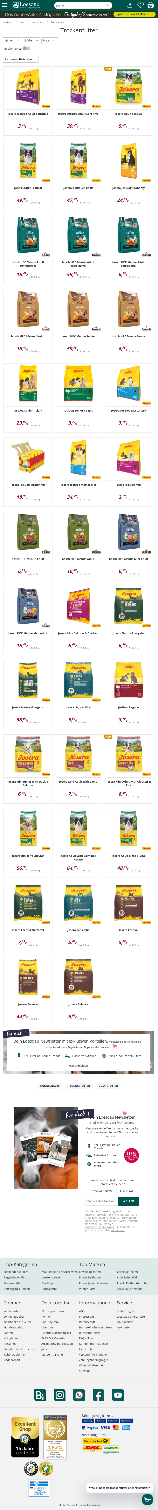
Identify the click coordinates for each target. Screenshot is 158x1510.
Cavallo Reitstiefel (90, 1272)
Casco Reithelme (128, 1272)
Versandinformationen (93, 1354)
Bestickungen (125, 1311)
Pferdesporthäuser (53, 1311)
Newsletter (124, 1327)
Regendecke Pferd (15, 1277)
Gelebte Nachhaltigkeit (56, 1333)
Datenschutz (87, 1322)
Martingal (48, 1283)
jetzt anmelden (78, 1065)
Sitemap (84, 1371)
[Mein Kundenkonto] (130, 8)
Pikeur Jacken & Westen (94, 1283)
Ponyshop (10, 1343)
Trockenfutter (79, 1086)
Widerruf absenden (92, 1365)
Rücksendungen (89, 1333)
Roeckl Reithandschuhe (132, 1283)
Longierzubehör (14, 1316)
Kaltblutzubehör (14, 1354)
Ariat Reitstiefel (127, 1277)
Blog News (127, 1190)
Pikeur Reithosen (90, 1277)
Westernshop (12, 1311)
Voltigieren (11, 1338)
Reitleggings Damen (17, 1289)
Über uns (47, 1327)
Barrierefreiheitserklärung (96, 1327)
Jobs (44, 1349)
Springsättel (50, 1289)
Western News (102, 1190)
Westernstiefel (51, 1277)
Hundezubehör (14, 1327)
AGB (82, 1311)
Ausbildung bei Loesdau (57, 1343)
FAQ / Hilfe (86, 1338)
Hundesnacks (49, 1086)
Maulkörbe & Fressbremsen (60, 1272)
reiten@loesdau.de (90, 1505)
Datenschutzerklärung (99, 1227)
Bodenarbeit (12, 1360)
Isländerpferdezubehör (19, 1349)
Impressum (86, 1316)
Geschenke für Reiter (17, 1322)
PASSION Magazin (53, 1338)
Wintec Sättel (87, 1289)
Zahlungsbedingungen (94, 1360)
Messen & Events (52, 1354)
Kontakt (46, 1316)
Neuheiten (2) (13, 48)
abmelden (118, 1230)
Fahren (8, 1333)
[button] (5, 5)
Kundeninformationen (93, 1343)
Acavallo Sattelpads (129, 1289)
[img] (151, 7)
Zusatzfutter (108, 1086)
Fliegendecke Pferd (16, 1272)
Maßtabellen (125, 1322)
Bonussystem (50, 1322)
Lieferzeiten (86, 1349)
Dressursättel (12, 1283)
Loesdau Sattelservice (131, 1316)
